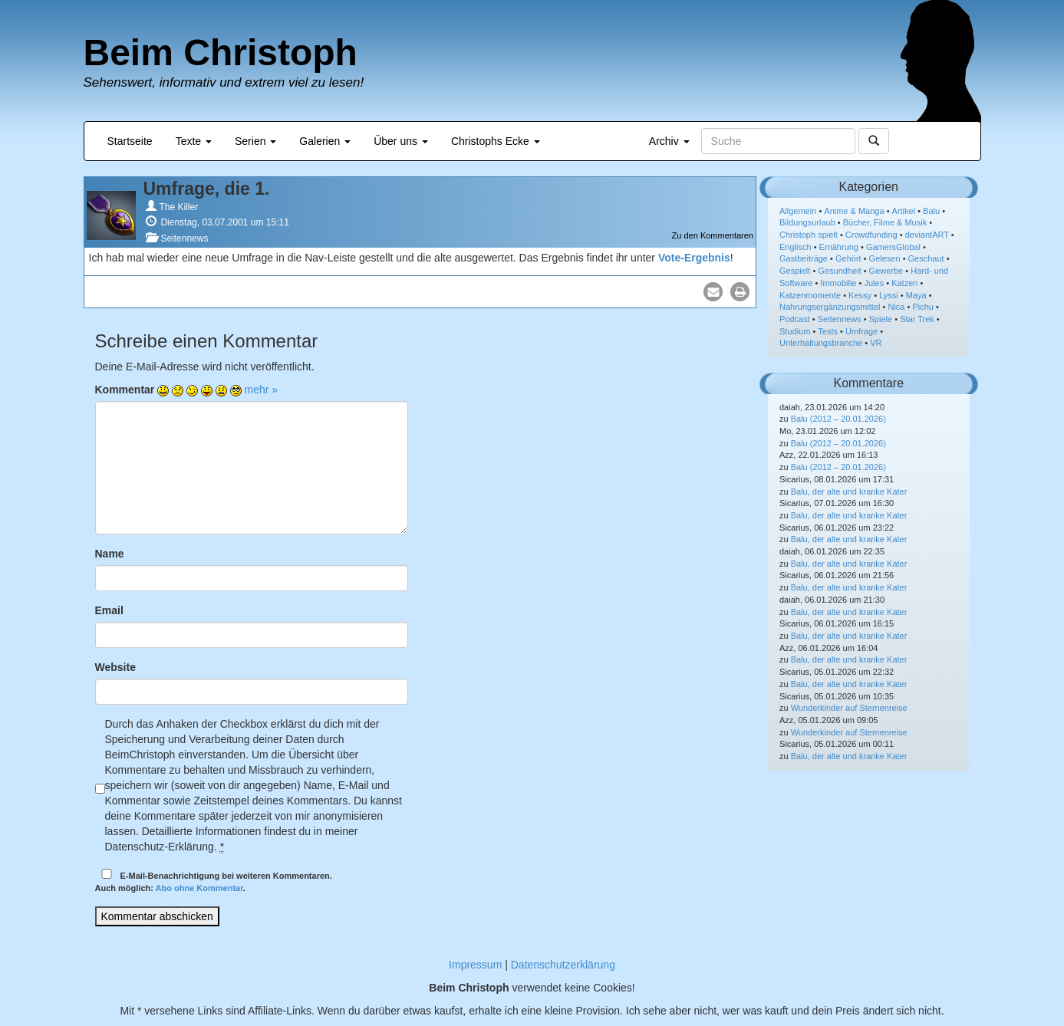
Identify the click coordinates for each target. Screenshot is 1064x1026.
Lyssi (888, 295)
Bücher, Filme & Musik (885, 222)
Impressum (475, 965)
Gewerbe (886, 270)
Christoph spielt (808, 234)
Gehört (848, 258)
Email (109, 610)
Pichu (923, 306)
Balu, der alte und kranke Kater (849, 491)
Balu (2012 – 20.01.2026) (838, 418)
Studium (794, 331)
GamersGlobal (893, 247)
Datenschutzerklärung (563, 965)
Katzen (904, 283)
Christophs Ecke (495, 141)
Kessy (859, 295)
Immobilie (838, 283)
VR (875, 342)
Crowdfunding (871, 234)
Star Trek (917, 319)
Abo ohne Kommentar (199, 888)
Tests (828, 331)
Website (115, 667)
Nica (896, 306)
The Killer (179, 207)
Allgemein (797, 210)
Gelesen (885, 258)
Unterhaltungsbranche (820, 342)
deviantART (927, 234)
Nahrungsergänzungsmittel (829, 306)
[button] (713, 291)
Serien (255, 141)
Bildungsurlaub (807, 222)
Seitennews (184, 238)
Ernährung (838, 247)
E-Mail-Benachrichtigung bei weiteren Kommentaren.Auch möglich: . (213, 881)
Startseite (130, 141)
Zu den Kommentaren (712, 235)
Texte (194, 141)
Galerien (325, 141)
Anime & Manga (854, 210)
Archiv (669, 141)
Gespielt (794, 270)
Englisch (795, 247)
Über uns (401, 141)
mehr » (261, 389)
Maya (916, 295)
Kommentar (125, 389)
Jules (874, 283)
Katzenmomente (810, 295)
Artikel (904, 210)
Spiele (881, 319)
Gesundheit (839, 270)
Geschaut (926, 258)
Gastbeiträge (803, 258)
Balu (931, 210)
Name (109, 554)
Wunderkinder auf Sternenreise (849, 707)
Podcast (794, 319)
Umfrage (861, 331)
